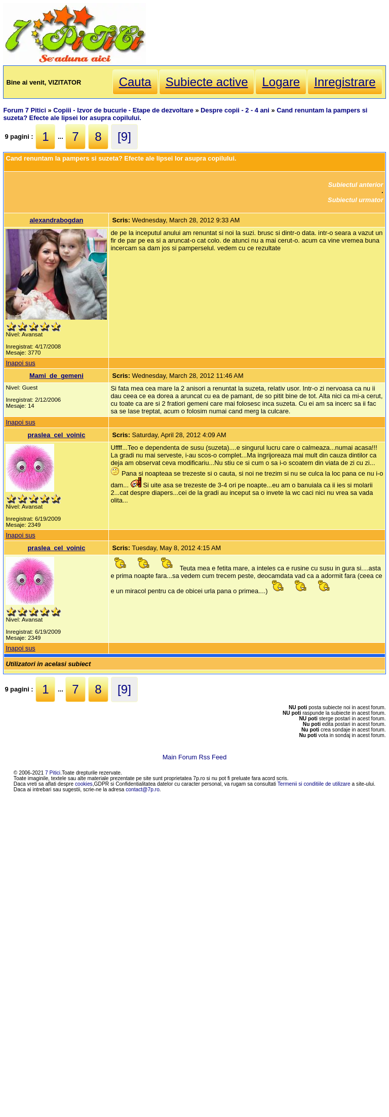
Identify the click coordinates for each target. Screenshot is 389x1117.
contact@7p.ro (143, 789)
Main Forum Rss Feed (195, 757)
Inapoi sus (20, 363)
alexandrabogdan (56, 220)
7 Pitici (52, 773)
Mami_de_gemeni (56, 375)
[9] (124, 136)
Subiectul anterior (355, 184)
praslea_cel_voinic (56, 435)
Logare (281, 82)
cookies (84, 784)
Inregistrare (344, 82)
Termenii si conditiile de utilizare (314, 784)
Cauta (135, 82)
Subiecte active (207, 82)
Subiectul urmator (355, 200)
